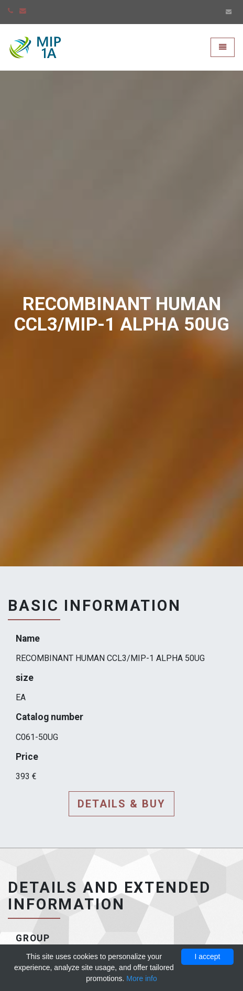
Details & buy (121, 804)
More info (141, 978)
